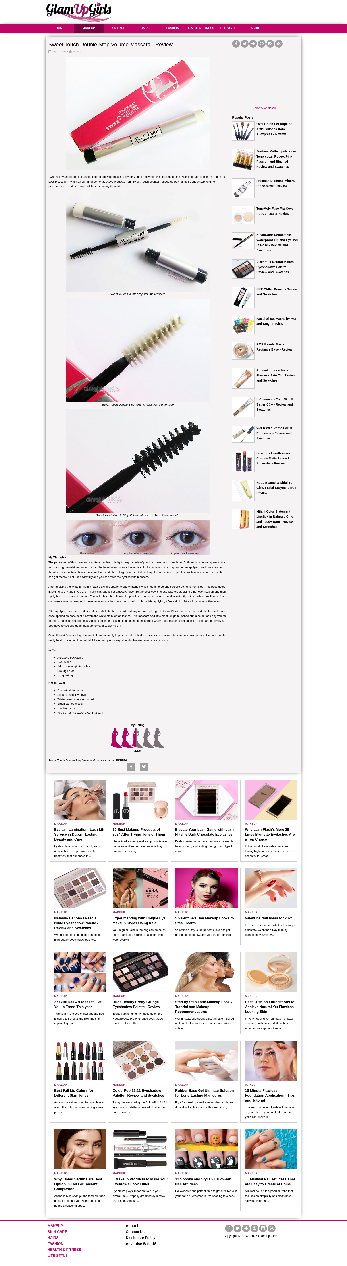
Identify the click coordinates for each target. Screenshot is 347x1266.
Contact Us (135, 1232)
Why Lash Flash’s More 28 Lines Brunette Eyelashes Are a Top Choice (270, 834)
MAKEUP (89, 28)
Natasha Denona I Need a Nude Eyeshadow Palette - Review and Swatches (76, 923)
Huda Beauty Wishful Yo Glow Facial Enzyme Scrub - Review (277, 488)
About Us (134, 1226)
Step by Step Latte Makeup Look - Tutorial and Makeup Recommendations (203, 1007)
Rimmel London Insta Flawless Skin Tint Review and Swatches (275, 375)
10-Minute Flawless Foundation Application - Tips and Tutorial (270, 1095)
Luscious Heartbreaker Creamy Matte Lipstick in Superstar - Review (274, 458)
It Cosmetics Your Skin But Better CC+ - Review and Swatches (276, 404)
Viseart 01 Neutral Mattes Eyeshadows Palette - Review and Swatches (275, 267)
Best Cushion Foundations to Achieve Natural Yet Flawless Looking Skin (269, 1007)
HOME (60, 28)
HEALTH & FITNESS (200, 28)
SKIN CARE (117, 28)
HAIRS (145, 28)
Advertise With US (141, 1244)
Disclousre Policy (140, 1238)
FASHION (172, 28)
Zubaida (77, 51)
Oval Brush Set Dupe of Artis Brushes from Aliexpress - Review (274, 129)
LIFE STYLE (228, 28)
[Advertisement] (220, 11)
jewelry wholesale (265, 108)
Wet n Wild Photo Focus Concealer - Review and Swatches (274, 433)
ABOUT (256, 28)
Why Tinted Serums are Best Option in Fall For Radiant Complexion (78, 1184)
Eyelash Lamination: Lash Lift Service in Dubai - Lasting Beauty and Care (79, 834)
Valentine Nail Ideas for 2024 (269, 918)
